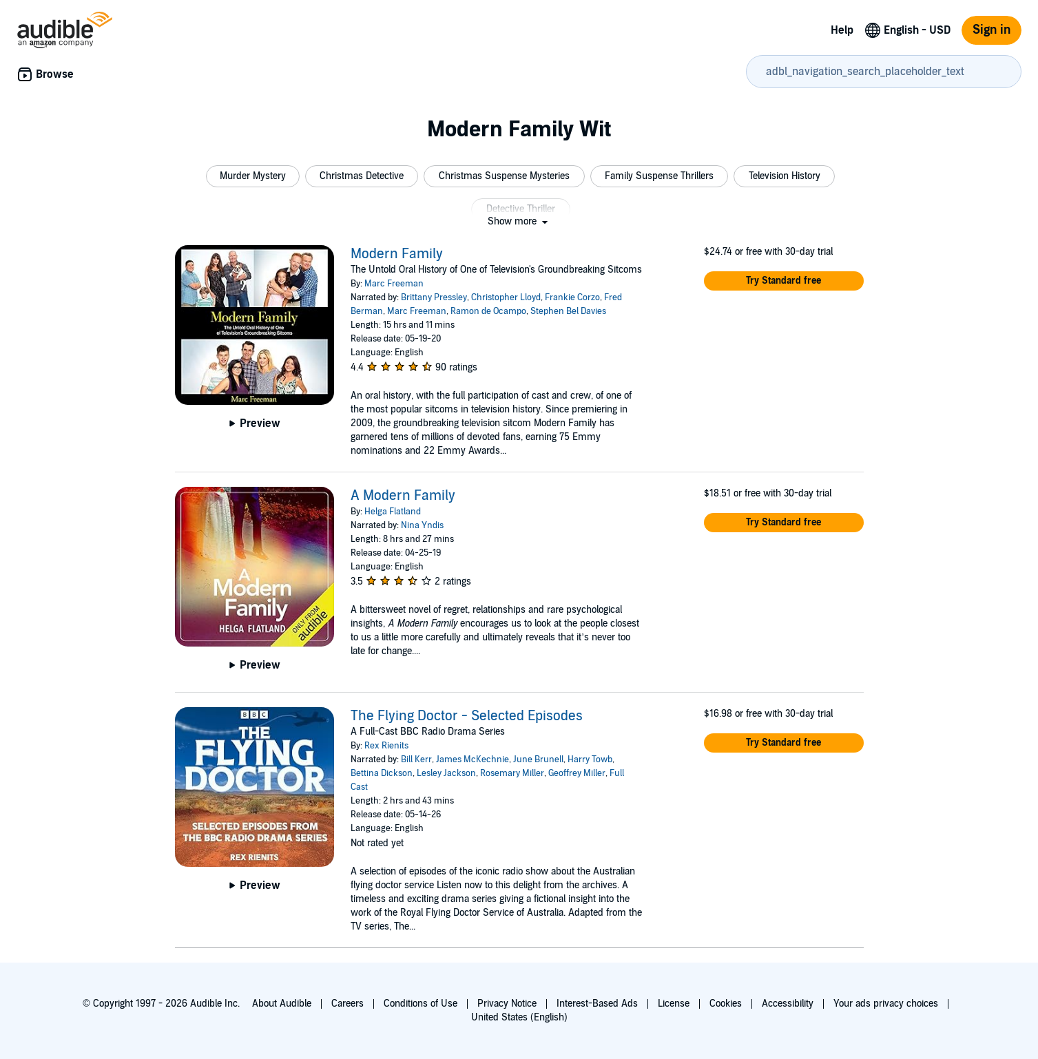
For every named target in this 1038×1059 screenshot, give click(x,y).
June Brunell (538, 759)
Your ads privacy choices (885, 1003)
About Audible (281, 1003)
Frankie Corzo (572, 297)
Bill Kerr (416, 759)
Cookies (725, 1003)
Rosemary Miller (512, 773)
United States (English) (519, 1017)
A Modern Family (403, 495)
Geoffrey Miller (576, 773)
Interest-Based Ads (597, 1003)
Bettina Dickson (382, 773)
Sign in (991, 30)
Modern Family (397, 254)
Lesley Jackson (446, 773)
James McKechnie (472, 759)
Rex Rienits (386, 745)
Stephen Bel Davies (568, 311)
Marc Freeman (394, 283)
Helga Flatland (392, 511)
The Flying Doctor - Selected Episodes (467, 716)
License (673, 1003)
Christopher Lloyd (506, 297)
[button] (253, 176)
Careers (347, 1003)
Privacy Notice (507, 1003)
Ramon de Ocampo (488, 311)
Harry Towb (590, 759)
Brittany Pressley (434, 297)
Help (842, 30)
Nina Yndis (422, 525)
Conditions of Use (420, 1003)
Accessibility (787, 1003)
